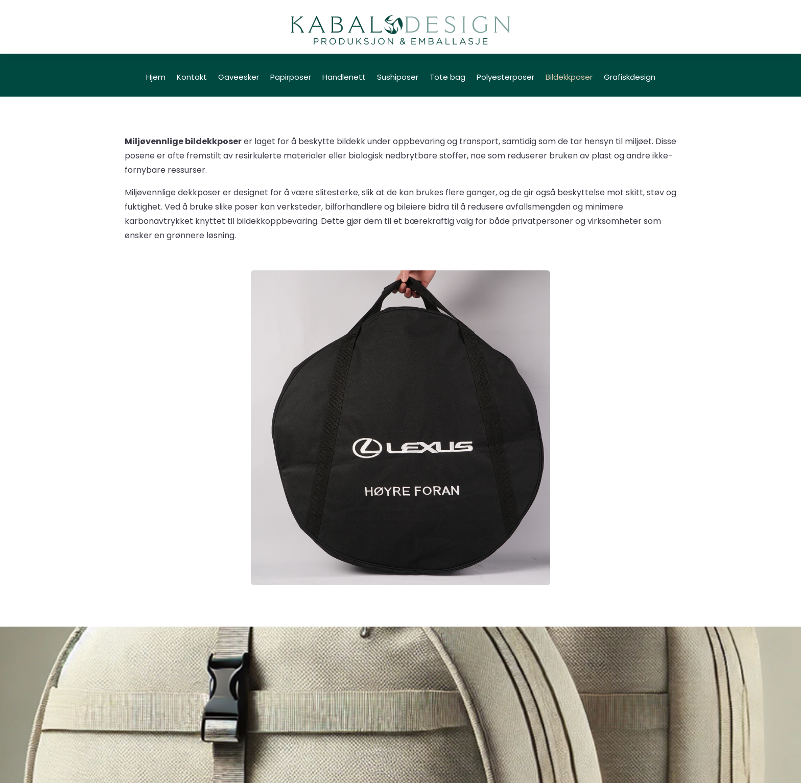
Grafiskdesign (629, 78)
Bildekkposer (569, 78)
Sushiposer (397, 78)
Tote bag (447, 78)
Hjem (156, 78)
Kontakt (192, 78)
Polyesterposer (505, 78)
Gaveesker (238, 78)
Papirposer (290, 78)
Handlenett (344, 78)
